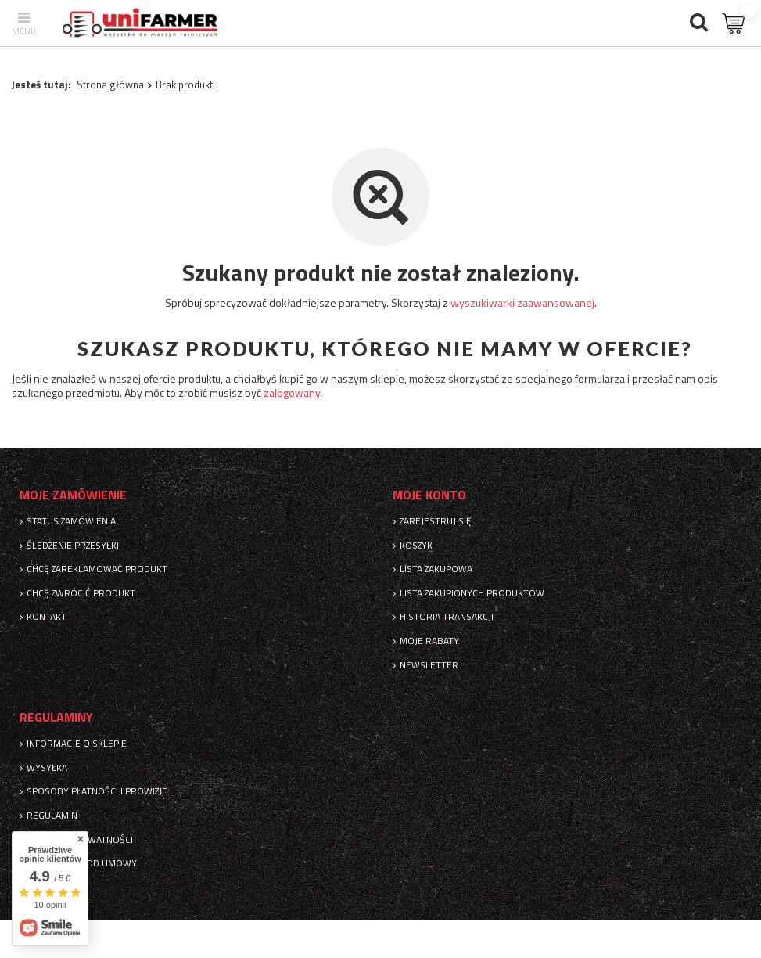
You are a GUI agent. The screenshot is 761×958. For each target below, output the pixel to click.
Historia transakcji (447, 616)
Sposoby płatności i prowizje (97, 791)
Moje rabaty (429, 641)
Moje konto (429, 495)
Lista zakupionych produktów (472, 593)
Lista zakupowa (436, 569)
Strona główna (110, 84)
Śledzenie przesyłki (73, 545)
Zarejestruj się (436, 521)
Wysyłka (47, 768)
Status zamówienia (71, 521)
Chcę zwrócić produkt (81, 593)
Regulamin (52, 815)
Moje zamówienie (73, 495)
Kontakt (46, 616)
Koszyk (416, 545)
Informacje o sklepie (77, 743)
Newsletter (429, 665)
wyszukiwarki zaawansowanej (522, 302)
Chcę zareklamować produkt (97, 569)
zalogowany (292, 392)
